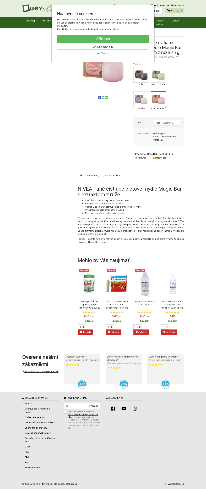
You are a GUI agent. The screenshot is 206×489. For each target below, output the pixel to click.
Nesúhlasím (103, 53)
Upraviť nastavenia (103, 46)
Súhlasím (103, 39)
